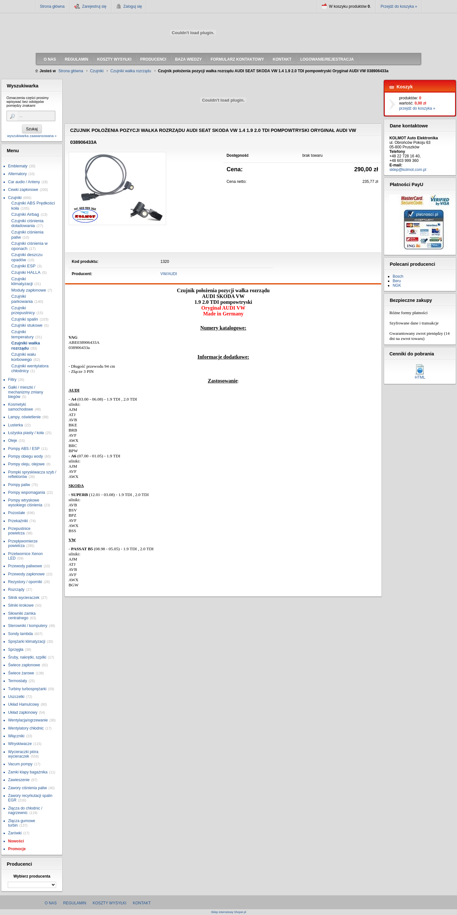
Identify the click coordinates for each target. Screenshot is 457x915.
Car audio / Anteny (24, 182)
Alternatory (17, 174)
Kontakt (142, 903)
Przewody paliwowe (25, 566)
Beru (396, 281)
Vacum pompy (20, 764)
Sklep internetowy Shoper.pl (228, 912)
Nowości (16, 841)
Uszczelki (16, 696)
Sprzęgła (15, 649)
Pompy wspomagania (26, 492)
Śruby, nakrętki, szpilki (27, 657)
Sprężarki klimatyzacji (26, 641)
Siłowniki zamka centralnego (21, 615)
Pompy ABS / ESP (24, 448)
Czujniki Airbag (25, 214)
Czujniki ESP (23, 266)
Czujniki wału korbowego (23, 357)
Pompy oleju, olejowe (26, 464)
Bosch (397, 276)
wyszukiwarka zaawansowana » (31, 136)
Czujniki (15, 197)
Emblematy (17, 166)
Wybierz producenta (31, 876)
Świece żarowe (21, 673)
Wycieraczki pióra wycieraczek (23, 754)
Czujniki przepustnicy (23, 310)
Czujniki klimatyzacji (22, 281)
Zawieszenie (19, 780)
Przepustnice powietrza (19, 530)
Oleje (12, 440)
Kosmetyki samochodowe (20, 406)
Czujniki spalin (24, 319)
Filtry (12, 379)
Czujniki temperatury (22, 334)
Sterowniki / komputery (27, 625)
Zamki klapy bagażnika (27, 772)
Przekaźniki (18, 521)
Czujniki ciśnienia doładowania (27, 223)
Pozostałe (16, 513)
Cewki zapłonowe (23, 189)
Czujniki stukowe (27, 325)
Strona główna (52, 6)
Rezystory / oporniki (25, 582)
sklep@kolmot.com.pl (407, 169)
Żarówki (15, 833)
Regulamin (74, 903)
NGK (396, 285)
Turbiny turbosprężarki (27, 689)
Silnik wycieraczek (23, 597)
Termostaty (17, 681)
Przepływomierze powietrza (22, 543)
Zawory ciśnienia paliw (27, 788)
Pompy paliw (19, 484)
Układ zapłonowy (22, 712)
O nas (51, 903)
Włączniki (16, 736)
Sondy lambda (20, 634)
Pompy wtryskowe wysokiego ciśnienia (25, 502)
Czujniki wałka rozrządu (25, 346)
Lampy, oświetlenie (24, 417)
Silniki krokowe (21, 605)
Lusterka (15, 425)
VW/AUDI (169, 274)
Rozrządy (16, 589)
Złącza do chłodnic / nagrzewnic (25, 810)
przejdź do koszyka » (417, 108)
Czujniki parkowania (22, 299)
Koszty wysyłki (109, 903)
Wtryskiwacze (20, 743)
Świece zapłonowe (24, 665)
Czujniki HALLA (25, 272)
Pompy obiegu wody (25, 456)
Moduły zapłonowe (28, 290)
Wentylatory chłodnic (26, 728)
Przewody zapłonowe (26, 574)
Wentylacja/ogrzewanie (28, 720)
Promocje (17, 849)
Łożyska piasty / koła (26, 433)
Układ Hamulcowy (23, 704)
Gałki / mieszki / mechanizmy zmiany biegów (25, 392)
